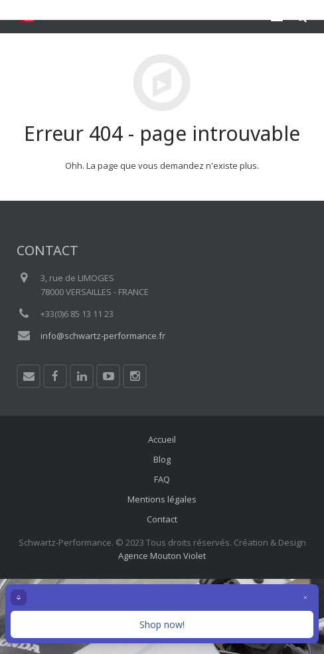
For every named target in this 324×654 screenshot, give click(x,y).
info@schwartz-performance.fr (102, 336)
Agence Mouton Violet (162, 556)
